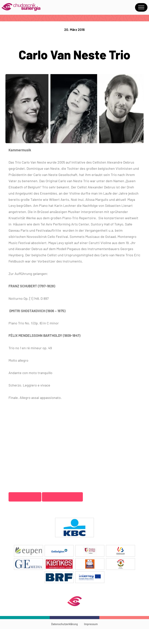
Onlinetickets (25, 496)
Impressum (91, 624)
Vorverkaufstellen (62, 496)
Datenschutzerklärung (64, 624)
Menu (141, 7)
